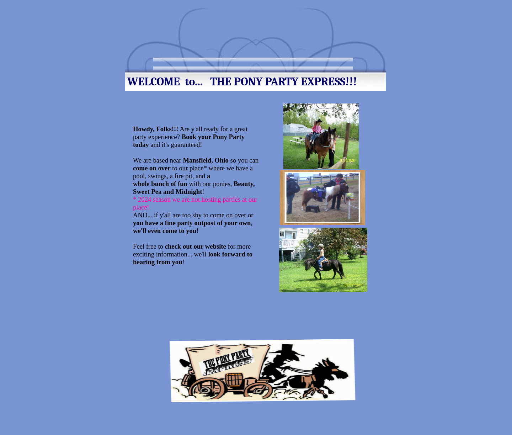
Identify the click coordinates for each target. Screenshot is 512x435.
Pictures (335, 62)
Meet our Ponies (207, 62)
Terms (304, 62)
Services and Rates (261, 62)
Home (167, 62)
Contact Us (173, 71)
